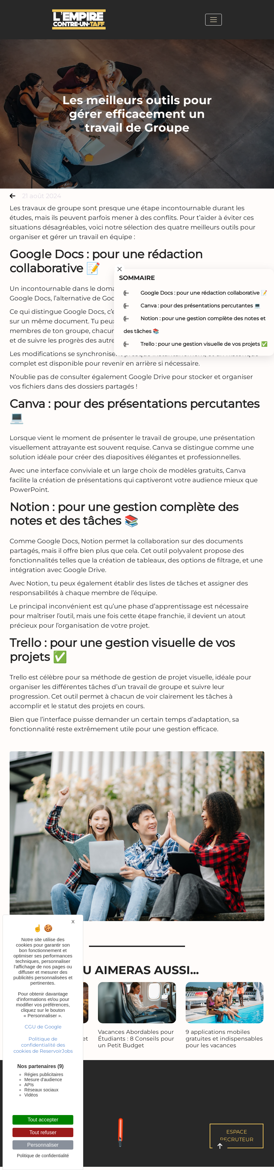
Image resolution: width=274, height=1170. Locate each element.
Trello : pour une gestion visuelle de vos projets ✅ (204, 344)
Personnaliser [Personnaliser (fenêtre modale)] (43, 1145)
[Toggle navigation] (213, 19)
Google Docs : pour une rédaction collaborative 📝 (204, 293)
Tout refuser (42, 1132)
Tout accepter (43, 1119)
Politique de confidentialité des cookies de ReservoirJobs (43, 1045)
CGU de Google (43, 1027)
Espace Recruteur (237, 1136)
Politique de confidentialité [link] (43, 1155)
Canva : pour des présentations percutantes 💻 (201, 306)
